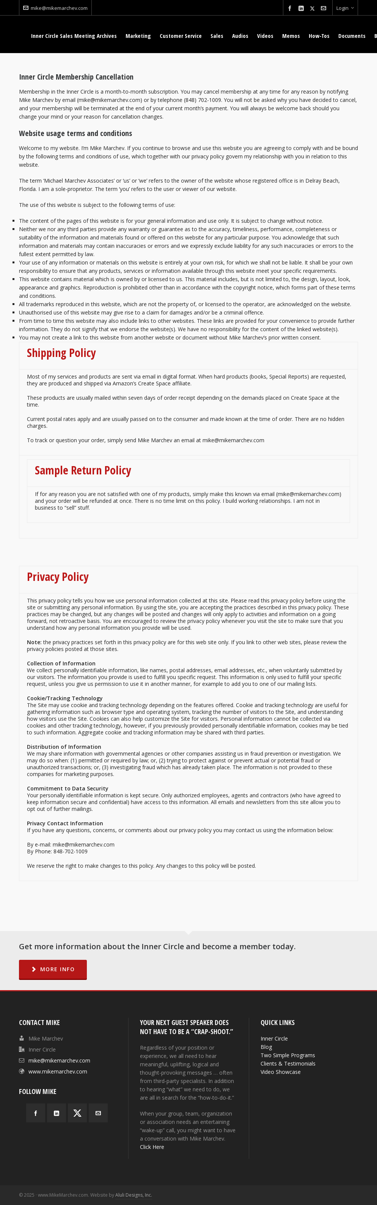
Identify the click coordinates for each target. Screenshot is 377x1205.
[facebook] (291, 8)
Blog (266, 1046)
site (212, 642)
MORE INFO (53, 969)
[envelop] (324, 8)
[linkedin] (302, 8)
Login (345, 8)
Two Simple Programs (288, 1055)
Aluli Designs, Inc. (133, 1195)
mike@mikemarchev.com (55, 8)
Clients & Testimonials (288, 1063)
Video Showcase (281, 1071)
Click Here (152, 1146)
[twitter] (313, 8)
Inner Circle (274, 1038)
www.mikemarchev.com (57, 1071)
